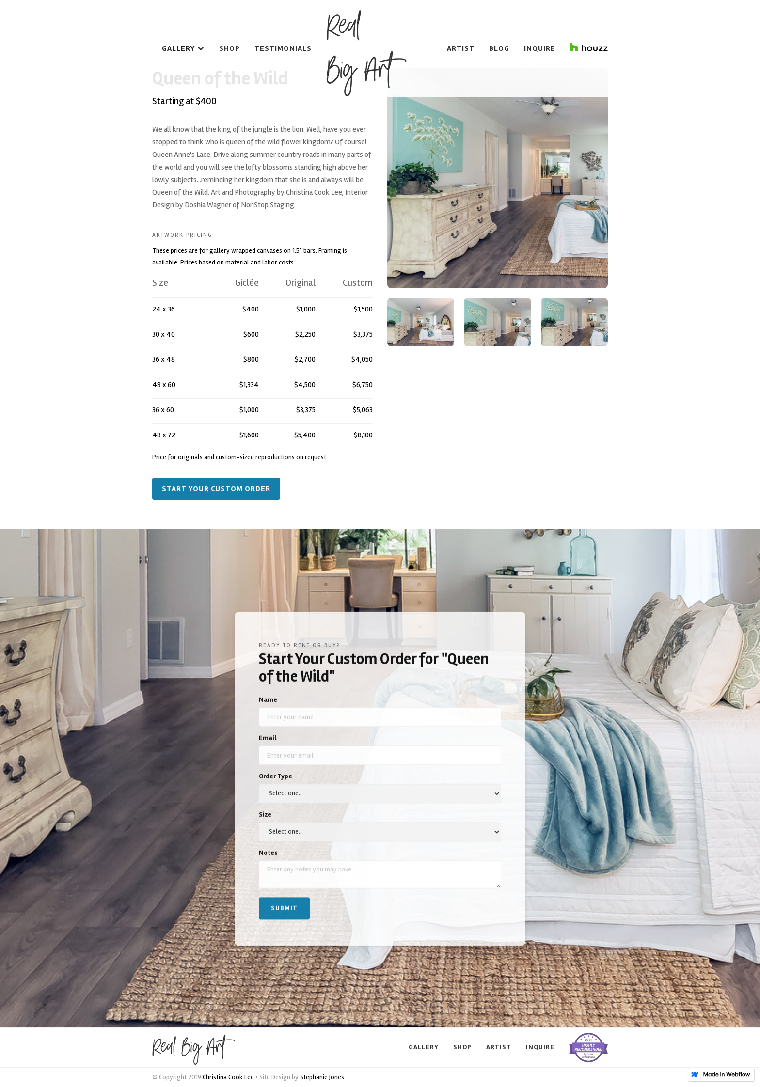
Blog (499, 48)
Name (268, 701)
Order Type (275, 778)
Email (267, 739)
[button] (183, 48)
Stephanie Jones (322, 1077)
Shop (229, 48)
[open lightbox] (497, 178)
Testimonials (283, 48)
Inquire (539, 48)
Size (265, 816)
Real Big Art (359, 48)
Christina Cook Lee (228, 1077)
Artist (461, 48)
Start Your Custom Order (216, 489)
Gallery (424, 1047)
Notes (268, 854)
